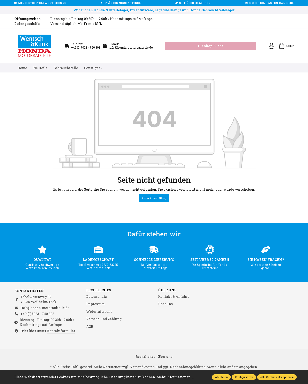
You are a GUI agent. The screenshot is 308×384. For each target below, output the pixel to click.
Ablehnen (221, 377)
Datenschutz (96, 296)
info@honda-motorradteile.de (130, 47)
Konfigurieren (244, 377)
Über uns (167, 290)
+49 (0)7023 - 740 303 (85, 47)
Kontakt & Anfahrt (173, 296)
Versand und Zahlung (104, 319)
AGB (89, 326)
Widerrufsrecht (99, 311)
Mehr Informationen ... (175, 377)
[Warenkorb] (286, 46)
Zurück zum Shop (154, 198)
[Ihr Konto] (271, 46)
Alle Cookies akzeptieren (277, 377)
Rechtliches (98, 290)
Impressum (95, 304)
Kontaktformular (61, 331)
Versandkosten (142, 367)
